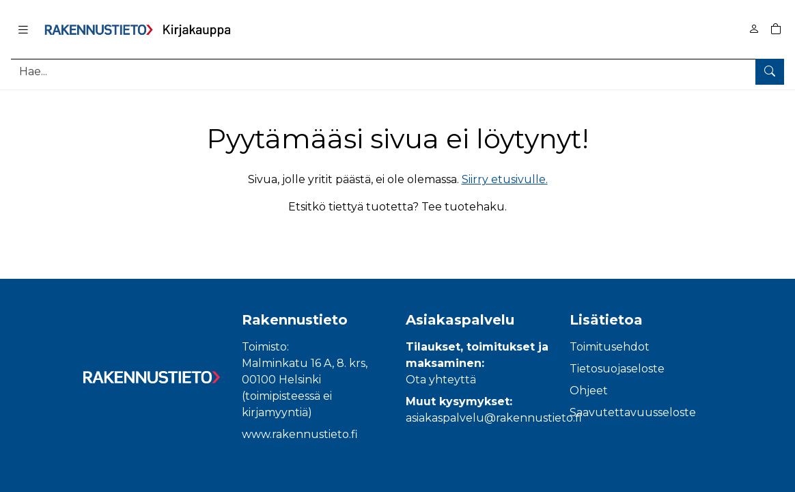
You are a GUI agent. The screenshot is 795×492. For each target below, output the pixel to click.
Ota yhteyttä (441, 379)
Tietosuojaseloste (617, 368)
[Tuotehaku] (397, 71)
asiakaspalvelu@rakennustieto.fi (494, 417)
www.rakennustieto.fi (300, 434)
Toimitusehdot (610, 346)
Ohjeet (589, 390)
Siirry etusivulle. (505, 179)
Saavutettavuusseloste (633, 412)
